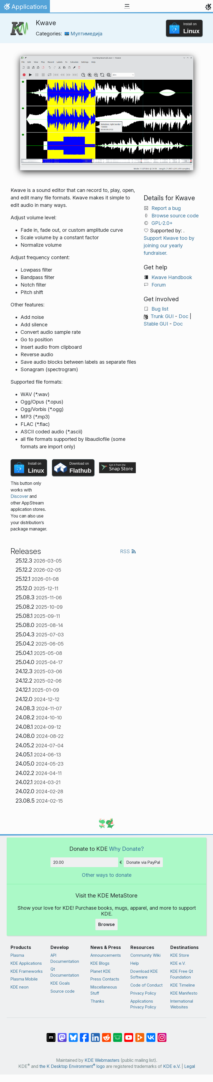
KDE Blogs (100, 963)
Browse (106, 924)
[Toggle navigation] (127, 6)
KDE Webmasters (102, 1060)
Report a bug (166, 208)
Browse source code (175, 216)
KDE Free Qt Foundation (181, 974)
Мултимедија (83, 34)
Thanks (97, 1001)
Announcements (105, 955)
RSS (128, 551)
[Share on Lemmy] (117, 1034)
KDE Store (179, 955)
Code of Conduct (146, 985)
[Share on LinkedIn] (95, 1034)
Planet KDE (100, 971)
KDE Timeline (182, 985)
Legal (189, 1066)
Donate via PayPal (143, 862)
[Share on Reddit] (106, 1034)
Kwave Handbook (171, 277)
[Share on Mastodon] (62, 1034)
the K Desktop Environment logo (72, 1066)
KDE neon (20, 987)
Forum (158, 285)
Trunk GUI (162, 316)
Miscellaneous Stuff (103, 990)
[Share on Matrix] (51, 1034)
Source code (62, 991)
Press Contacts (104, 979)
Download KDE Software (144, 974)
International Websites (181, 1004)
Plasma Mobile (24, 979)
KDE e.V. (178, 963)
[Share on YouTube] (128, 1034)
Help (134, 963)
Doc (183, 316)
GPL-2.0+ (162, 223)
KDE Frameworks (27, 971)
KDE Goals (60, 983)
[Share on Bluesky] (73, 1034)
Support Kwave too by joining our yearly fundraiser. (169, 245)
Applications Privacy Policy (143, 1004)
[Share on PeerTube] (139, 1034)
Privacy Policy (143, 993)
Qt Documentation (64, 972)
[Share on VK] (150, 1034)
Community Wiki (145, 955)
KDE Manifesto (183, 993)
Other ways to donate (106, 875)
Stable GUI (156, 324)
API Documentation (64, 958)
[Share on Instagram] (162, 1034)
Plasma (17, 955)
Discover (19, 496)
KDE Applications (26, 963)
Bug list (159, 309)
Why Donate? (126, 848)
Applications (24, 8)
